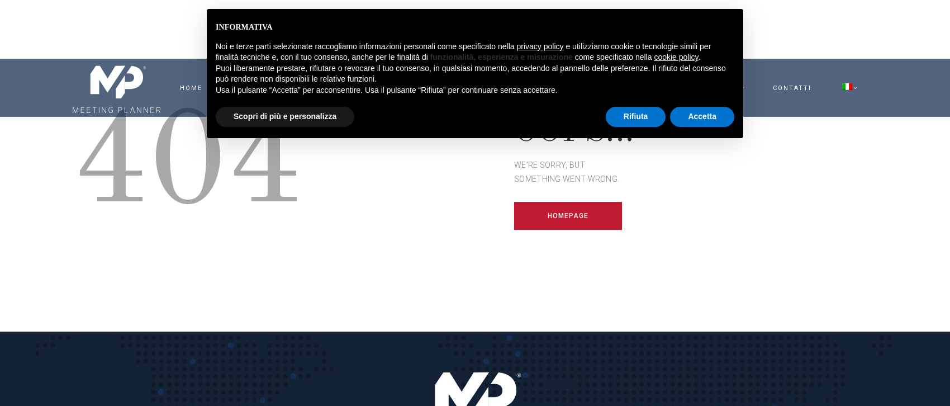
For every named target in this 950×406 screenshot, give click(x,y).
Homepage (568, 216)
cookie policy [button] (676, 57)
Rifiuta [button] (636, 116)
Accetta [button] (702, 116)
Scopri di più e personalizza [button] (285, 116)
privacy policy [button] (540, 46)
